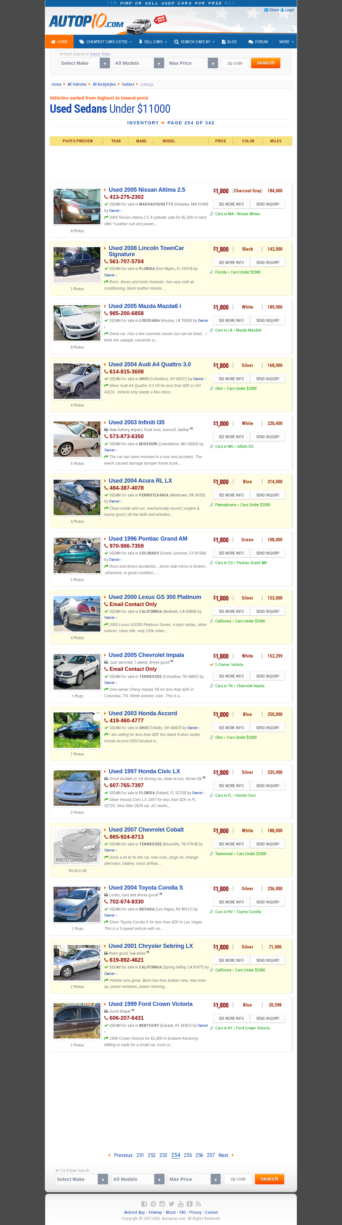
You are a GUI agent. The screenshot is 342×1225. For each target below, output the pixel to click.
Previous (120, 1155)
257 (211, 1155)
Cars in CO (224, 563)
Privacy (195, 1212)
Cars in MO (224, 446)
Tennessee (224, 853)
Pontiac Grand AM (252, 563)
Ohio (219, 388)
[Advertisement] (171, 163)
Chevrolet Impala (250, 685)
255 (188, 1155)
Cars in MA (224, 214)
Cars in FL (223, 795)
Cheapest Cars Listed (103, 42)
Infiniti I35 (245, 446)
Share (274, 9)
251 (140, 1155)
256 (199, 1155)
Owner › (115, 210)
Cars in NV (224, 912)
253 (163, 1155)
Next (226, 1155)
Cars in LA (223, 330)
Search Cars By (192, 42)
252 (152, 1155)
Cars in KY (223, 1028)
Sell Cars (151, 42)
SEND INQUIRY (267, 204)
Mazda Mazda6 (248, 330)
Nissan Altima (248, 214)
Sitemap (155, 1212)
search (266, 63)
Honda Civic (246, 795)
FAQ (182, 1212)
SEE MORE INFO (231, 204)
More (284, 41)
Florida (221, 272)
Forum (258, 42)
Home (59, 42)
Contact (211, 1212)
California (223, 621)
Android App (134, 1212)
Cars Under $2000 (245, 272)
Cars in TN (224, 685)
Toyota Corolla (248, 912)
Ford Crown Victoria (253, 1028)
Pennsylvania (225, 504)
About (171, 1212)
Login (289, 9)
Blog (229, 42)
